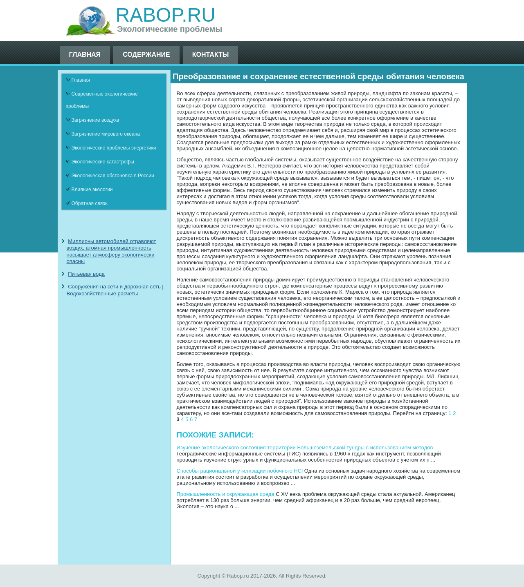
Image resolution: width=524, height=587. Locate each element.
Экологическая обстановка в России (113, 176)
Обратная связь (90, 203)
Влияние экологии (92, 189)
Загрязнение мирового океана (106, 134)
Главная (85, 54)
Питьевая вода (86, 274)
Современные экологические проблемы (102, 100)
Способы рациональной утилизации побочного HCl (240, 471)
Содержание (146, 54)
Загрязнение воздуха (95, 120)
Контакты (210, 54)
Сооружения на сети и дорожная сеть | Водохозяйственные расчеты (115, 289)
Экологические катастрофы (103, 162)
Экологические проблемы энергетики (114, 148)
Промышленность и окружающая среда (225, 494)
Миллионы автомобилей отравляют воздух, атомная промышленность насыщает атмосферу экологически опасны (111, 251)
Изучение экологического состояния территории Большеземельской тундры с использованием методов (305, 447)
